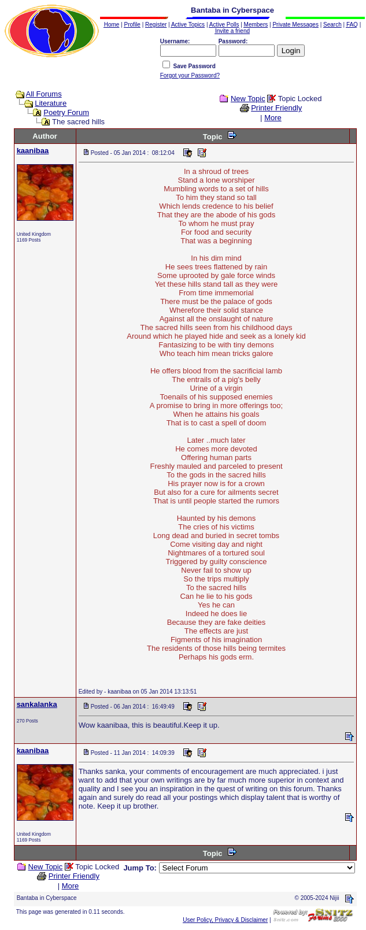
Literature (50, 103)
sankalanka (37, 704)
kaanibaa (33, 150)
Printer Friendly (276, 107)
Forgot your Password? (190, 75)
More (273, 117)
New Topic (248, 98)
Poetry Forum (66, 112)
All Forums (44, 94)
